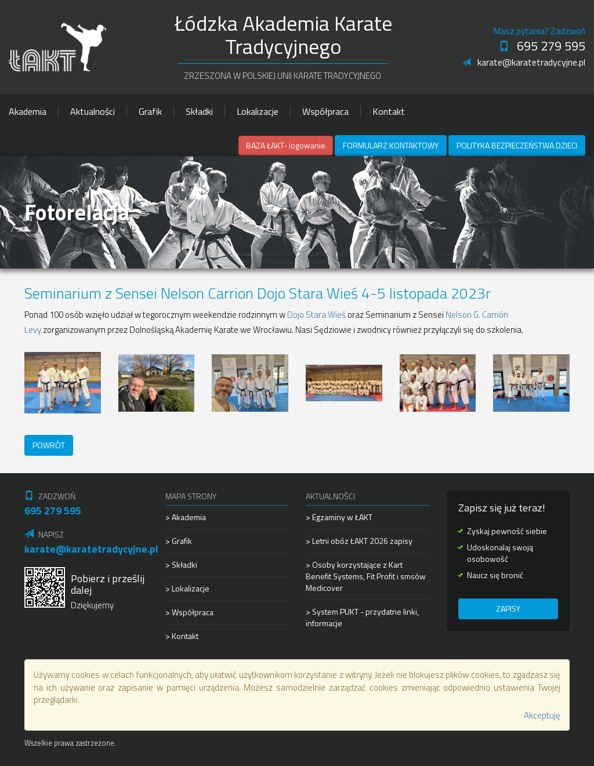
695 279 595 (542, 46)
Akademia (27, 111)
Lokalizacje (257, 111)
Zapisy (508, 608)
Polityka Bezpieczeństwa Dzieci (517, 145)
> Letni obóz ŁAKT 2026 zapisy (359, 541)
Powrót (48, 445)
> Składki (181, 564)
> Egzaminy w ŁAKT (339, 517)
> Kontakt (181, 636)
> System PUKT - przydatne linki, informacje (362, 617)
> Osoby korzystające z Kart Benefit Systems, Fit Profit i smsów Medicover (366, 576)
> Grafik (178, 541)
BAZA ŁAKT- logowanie (285, 145)
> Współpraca (189, 612)
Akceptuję (542, 715)
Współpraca (325, 111)
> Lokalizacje (187, 588)
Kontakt (388, 111)
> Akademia (185, 517)
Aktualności (92, 111)
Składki (199, 111)
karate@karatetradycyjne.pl (523, 62)
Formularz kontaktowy (391, 145)
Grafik (150, 111)
